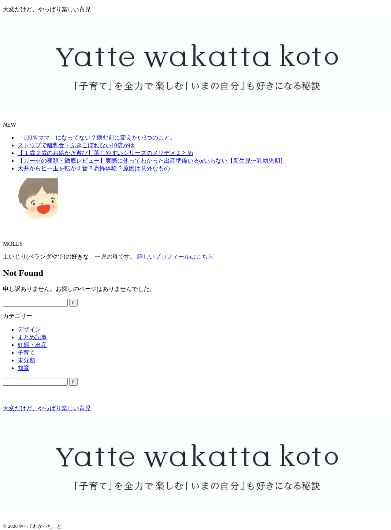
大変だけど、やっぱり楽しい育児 (47, 408)
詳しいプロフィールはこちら (175, 256)
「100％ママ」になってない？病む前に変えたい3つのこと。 (97, 137)
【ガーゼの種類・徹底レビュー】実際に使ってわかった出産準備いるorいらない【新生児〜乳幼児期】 (152, 160)
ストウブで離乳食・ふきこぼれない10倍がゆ (76, 145)
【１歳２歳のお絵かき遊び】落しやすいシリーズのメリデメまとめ (105, 153)
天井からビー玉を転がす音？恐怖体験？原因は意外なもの (94, 168)
